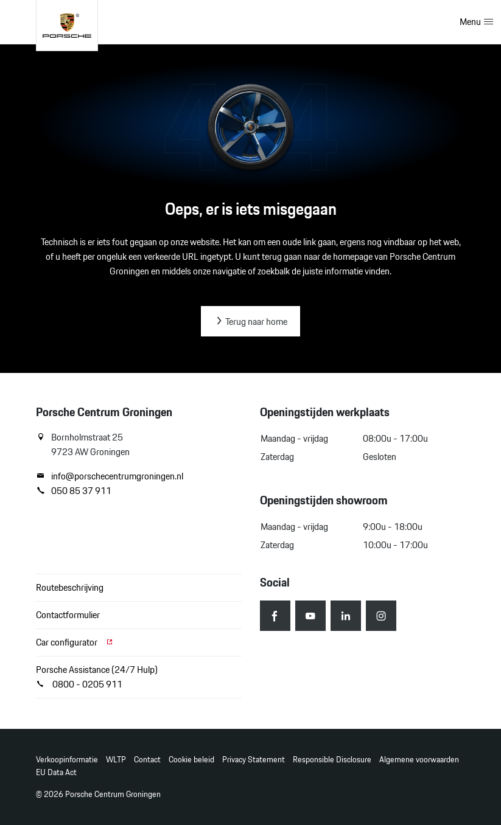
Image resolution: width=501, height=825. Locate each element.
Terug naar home (250, 321)
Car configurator (75, 642)
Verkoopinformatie (67, 759)
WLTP (116, 759)
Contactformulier (68, 614)
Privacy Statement (253, 759)
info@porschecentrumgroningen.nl (109, 476)
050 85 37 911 (73, 491)
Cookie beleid (191, 759)
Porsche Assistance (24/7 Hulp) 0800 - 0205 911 (97, 677)
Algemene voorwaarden (419, 759)
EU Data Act (56, 772)
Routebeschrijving (69, 587)
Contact (147, 759)
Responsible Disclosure (332, 759)
